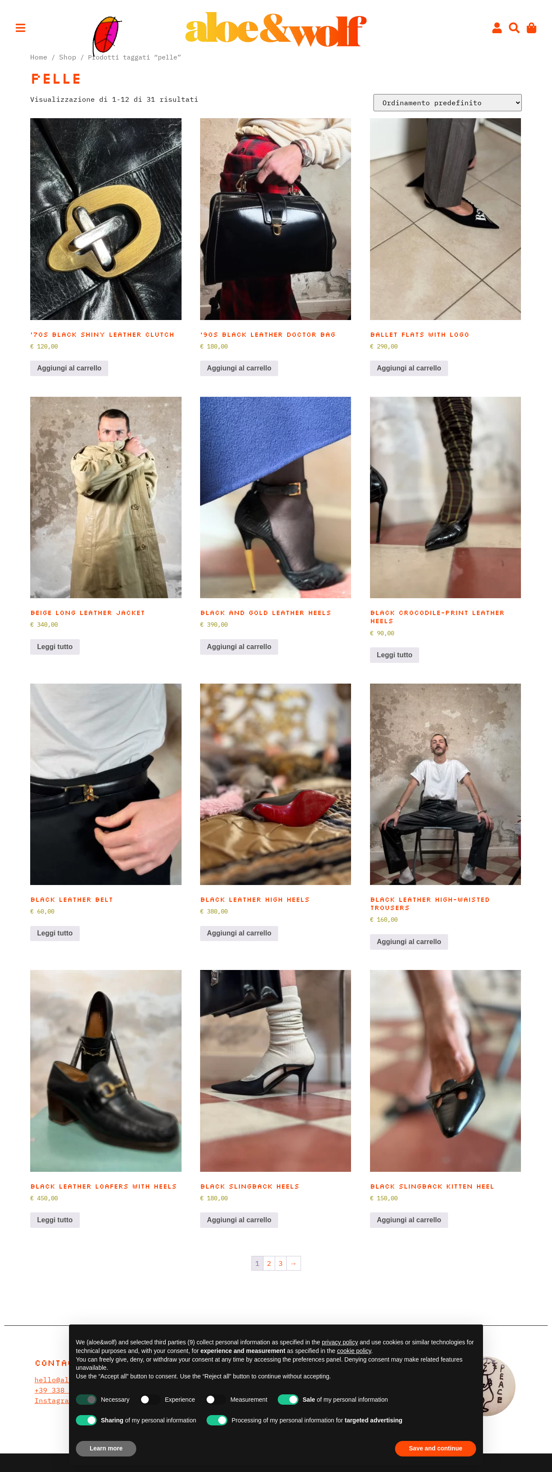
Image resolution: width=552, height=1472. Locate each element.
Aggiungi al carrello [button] (69, 368)
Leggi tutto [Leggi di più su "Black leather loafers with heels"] (55, 1220)
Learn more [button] (106, 1448)
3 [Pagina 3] (281, 1263)
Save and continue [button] (435, 1448)
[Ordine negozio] (447, 102)
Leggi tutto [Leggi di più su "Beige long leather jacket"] (55, 646)
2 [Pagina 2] (269, 1263)
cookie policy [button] (354, 1350)
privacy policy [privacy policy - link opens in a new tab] (340, 1342)
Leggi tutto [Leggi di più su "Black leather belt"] (55, 933)
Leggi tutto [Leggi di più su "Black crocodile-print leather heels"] (395, 655)
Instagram (53, 1400)
